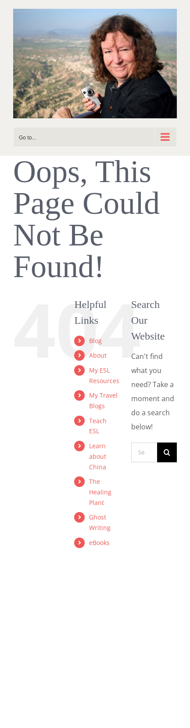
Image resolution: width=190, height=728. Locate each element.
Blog (95, 341)
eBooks (99, 542)
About (98, 355)
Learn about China (97, 456)
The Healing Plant (100, 492)
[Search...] (144, 452)
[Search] (167, 452)
